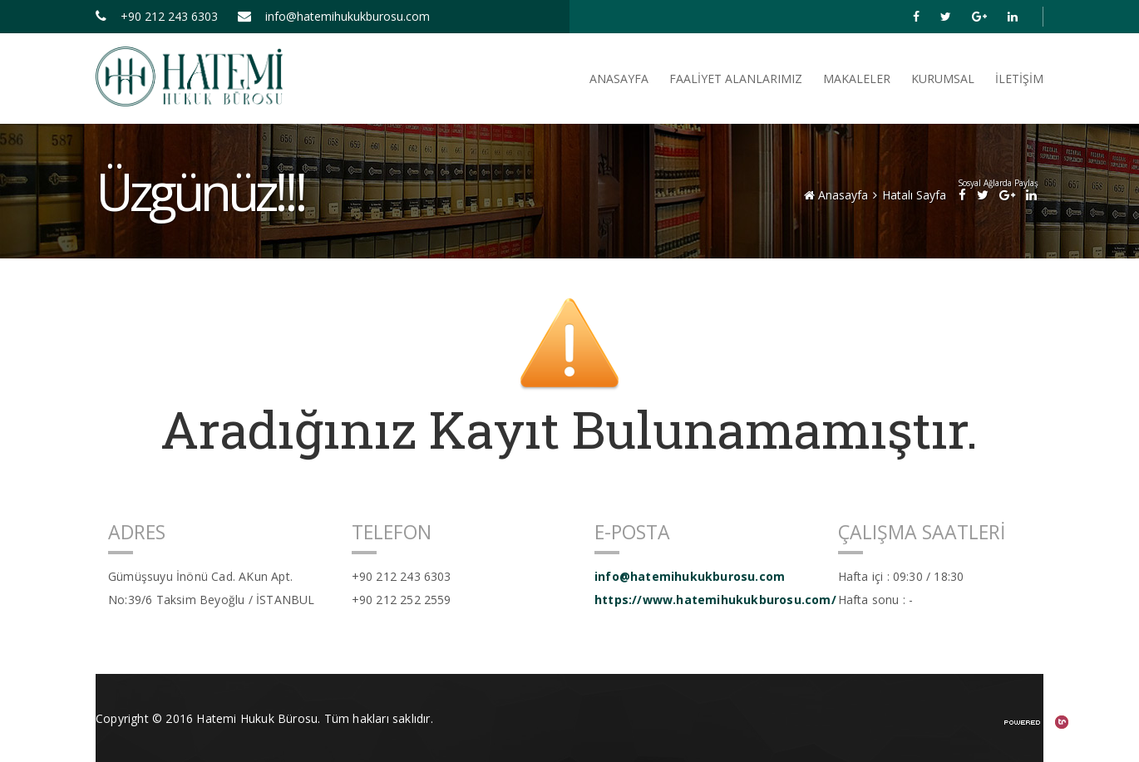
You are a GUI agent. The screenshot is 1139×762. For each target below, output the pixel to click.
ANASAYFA (618, 78)
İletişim (1019, 78)
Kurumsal (942, 78)
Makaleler (856, 78)
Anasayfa (836, 195)
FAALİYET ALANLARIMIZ (735, 78)
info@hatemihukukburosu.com (334, 16)
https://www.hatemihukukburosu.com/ (703, 599)
